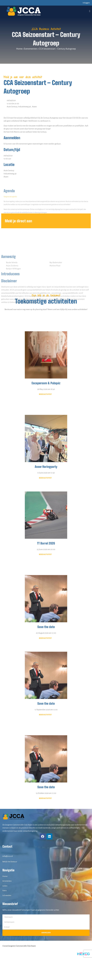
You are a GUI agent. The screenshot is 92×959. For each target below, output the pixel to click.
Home (19, 49)
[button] (89, 11)
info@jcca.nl (7, 856)
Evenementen (30, 49)
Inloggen (86, 3)
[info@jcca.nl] (3, 852)
